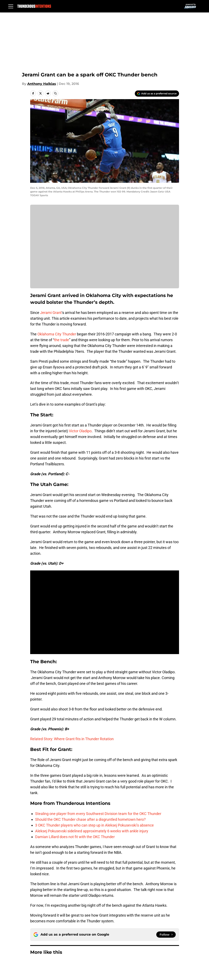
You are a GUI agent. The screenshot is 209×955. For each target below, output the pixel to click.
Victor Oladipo (80, 431)
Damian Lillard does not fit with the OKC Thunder (75, 837)
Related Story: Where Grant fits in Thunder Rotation (72, 739)
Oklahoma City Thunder (56, 334)
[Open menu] (10, 6)
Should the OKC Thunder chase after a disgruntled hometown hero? (90, 819)
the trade (61, 340)
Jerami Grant (51, 312)
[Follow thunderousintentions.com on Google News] (166, 934)
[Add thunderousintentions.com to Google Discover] (157, 93)
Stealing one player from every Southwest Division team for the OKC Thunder (98, 813)
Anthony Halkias (41, 84)
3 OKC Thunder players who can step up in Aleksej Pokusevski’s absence (94, 825)
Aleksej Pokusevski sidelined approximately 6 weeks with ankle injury (91, 831)
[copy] (55, 93)
